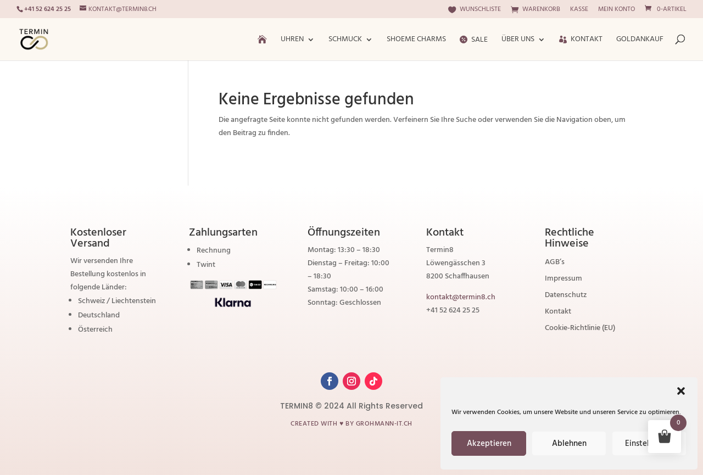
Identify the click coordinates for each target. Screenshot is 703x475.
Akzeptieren (489, 443)
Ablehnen (569, 443)
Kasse (579, 10)
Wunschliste (474, 10)
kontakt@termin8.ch (460, 297)
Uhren (292, 41)
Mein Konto (616, 10)
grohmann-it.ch (384, 423)
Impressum (563, 280)
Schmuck (345, 41)
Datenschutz (566, 296)
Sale (474, 41)
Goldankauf (639, 41)
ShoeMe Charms (416, 41)
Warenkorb (535, 10)
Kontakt (580, 41)
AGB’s (555, 264)
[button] (681, 390)
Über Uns (517, 41)
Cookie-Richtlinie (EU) (580, 329)
